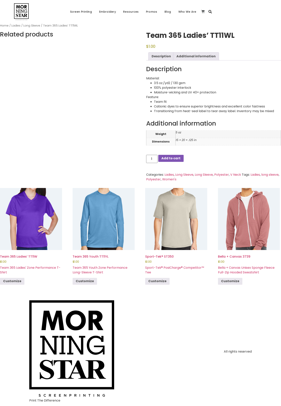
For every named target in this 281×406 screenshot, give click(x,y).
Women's (169, 179)
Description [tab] (161, 56)
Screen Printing (81, 12)
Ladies (16, 25)
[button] (210, 11)
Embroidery (107, 12)
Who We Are (187, 12)
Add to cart (171, 158)
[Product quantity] (151, 159)
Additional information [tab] (196, 56)
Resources (131, 12)
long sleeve (270, 174)
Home (4, 25)
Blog (168, 12)
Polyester (221, 174)
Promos (151, 12)
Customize (12, 281)
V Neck (235, 174)
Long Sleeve (31, 25)
